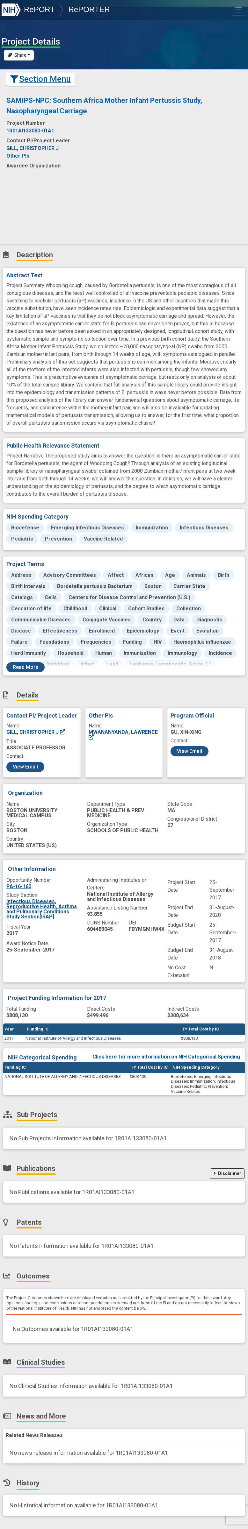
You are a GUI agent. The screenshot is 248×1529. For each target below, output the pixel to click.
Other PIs (17, 156)
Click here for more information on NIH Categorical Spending (166, 1057)
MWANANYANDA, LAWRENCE (123, 734)
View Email (25, 767)
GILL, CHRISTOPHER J (36, 732)
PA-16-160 (18, 886)
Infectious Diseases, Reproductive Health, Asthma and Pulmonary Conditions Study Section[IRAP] (41, 909)
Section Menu (40, 79)
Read (25, 667)
